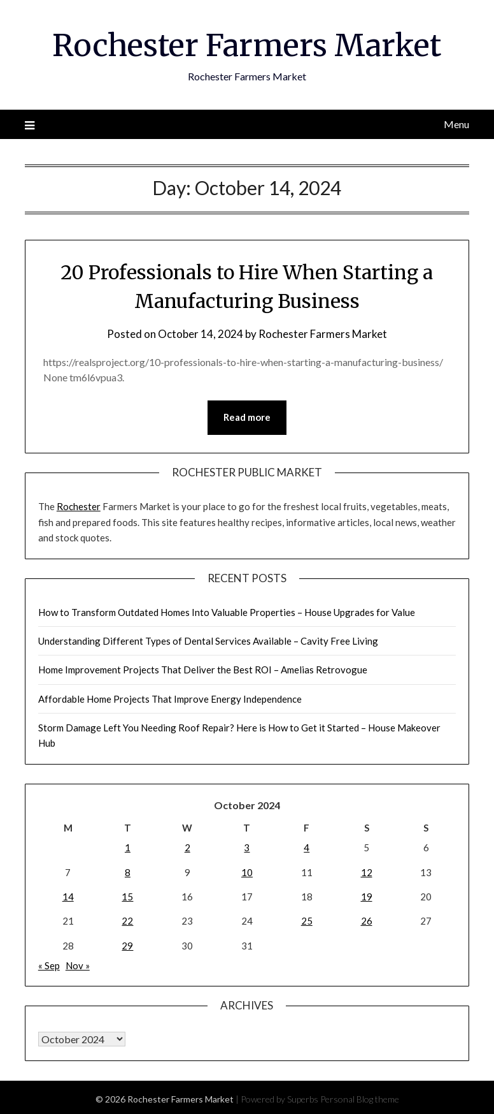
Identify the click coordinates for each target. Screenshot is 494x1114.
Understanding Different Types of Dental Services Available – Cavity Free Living (208, 640)
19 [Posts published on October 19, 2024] (366, 896)
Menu (456, 123)
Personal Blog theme (359, 1098)
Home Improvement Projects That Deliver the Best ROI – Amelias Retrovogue (202, 669)
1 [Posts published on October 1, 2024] (128, 847)
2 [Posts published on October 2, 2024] (187, 847)
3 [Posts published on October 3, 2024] (247, 847)
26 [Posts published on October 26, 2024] (366, 920)
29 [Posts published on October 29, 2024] (127, 945)
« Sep (49, 965)
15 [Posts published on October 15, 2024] (127, 896)
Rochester (79, 505)
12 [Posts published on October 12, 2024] (366, 871)
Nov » (78, 965)
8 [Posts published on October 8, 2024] (128, 871)
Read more (247, 417)
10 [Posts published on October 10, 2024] (247, 871)
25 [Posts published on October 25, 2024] (307, 920)
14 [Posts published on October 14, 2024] (68, 896)
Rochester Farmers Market (247, 45)
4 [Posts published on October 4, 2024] (306, 847)
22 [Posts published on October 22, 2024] (127, 920)
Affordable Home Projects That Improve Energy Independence (170, 698)
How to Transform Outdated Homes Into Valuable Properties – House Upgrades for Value (226, 611)
